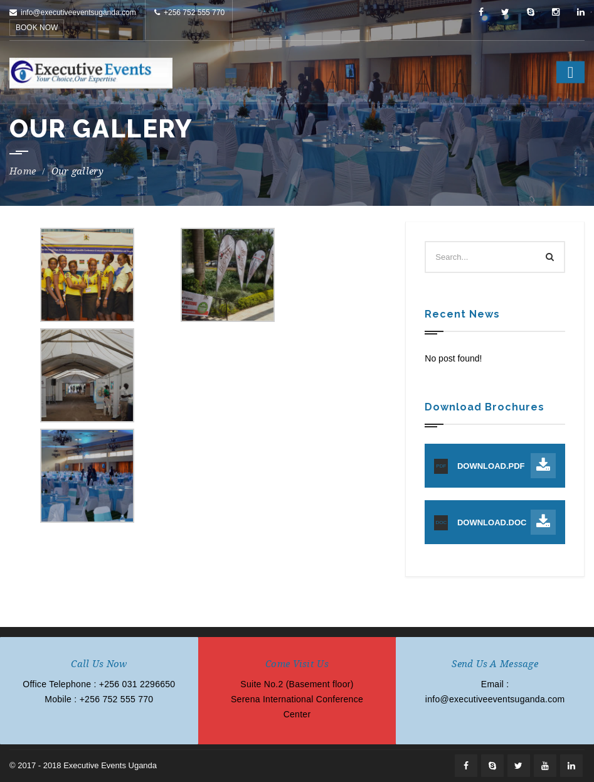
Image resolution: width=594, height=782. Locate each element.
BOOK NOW (37, 27)
